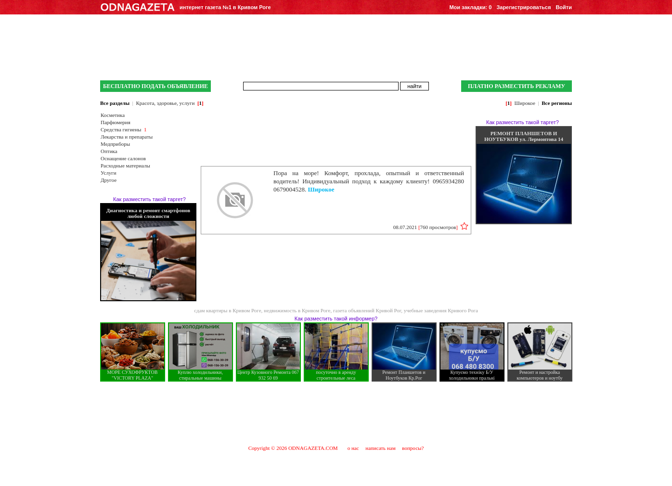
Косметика (113, 115)
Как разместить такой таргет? (149, 199)
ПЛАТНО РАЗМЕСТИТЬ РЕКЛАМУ (516, 86)
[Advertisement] (336, 413)
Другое (108, 180)
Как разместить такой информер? (336, 318)
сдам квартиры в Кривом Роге (227, 310)
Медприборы (115, 144)
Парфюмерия (115, 122)
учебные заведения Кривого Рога (441, 310)
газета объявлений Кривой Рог (367, 310)
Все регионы (557, 103)
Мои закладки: (470, 7)
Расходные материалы (125, 165)
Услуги (108, 173)
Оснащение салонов (123, 158)
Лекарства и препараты (127, 137)
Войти (564, 7)
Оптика (109, 151)
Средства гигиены (121, 129)
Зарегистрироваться (523, 7)
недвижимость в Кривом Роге (297, 310)
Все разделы (114, 103)
